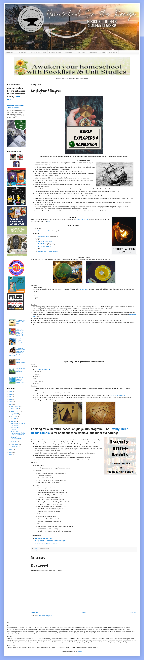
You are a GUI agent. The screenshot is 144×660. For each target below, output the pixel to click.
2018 (10, 455)
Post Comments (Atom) (45, 615)
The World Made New (45, 241)
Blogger (79, 651)
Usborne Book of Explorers (118, 395)
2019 (10, 452)
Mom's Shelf (80, 52)
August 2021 (14, 414)
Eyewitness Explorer (44, 246)
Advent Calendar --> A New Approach (20, 361)
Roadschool (23, 52)
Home (84, 612)
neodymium (83, 289)
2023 (10, 399)
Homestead (69, 52)
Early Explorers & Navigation (15, 428)
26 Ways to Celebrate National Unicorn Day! (20, 380)
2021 (10, 404)
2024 (10, 396)
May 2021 (14, 419)
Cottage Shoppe (55, 52)
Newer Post (34, 612)
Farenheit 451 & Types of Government (46, 543)
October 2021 (15, 409)
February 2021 (15, 444)
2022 (10, 401)
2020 (10, 450)
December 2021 (15, 406)
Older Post (133, 612)
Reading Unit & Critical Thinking (48, 251)
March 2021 (14, 441)
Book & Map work (43, 231)
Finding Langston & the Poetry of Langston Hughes (50, 540)
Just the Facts (42, 244)
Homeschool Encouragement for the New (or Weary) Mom (17, 433)
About (102, 52)
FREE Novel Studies (38, 52)
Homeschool (10, 52)
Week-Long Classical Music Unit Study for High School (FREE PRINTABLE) (17, 352)
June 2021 (14, 416)
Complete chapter (43, 236)
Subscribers (112, 52)
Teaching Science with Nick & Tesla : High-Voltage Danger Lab (20, 332)
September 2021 (16, 411)
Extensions (93, 52)
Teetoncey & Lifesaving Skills (44, 538)
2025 (10, 394)
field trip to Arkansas (81, 219)
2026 (10, 391)
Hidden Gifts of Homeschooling (15, 437)
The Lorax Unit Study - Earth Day (20, 321)
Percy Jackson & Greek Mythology (20, 340)
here (48, 221)
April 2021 (14, 421)
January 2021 (15, 446)
